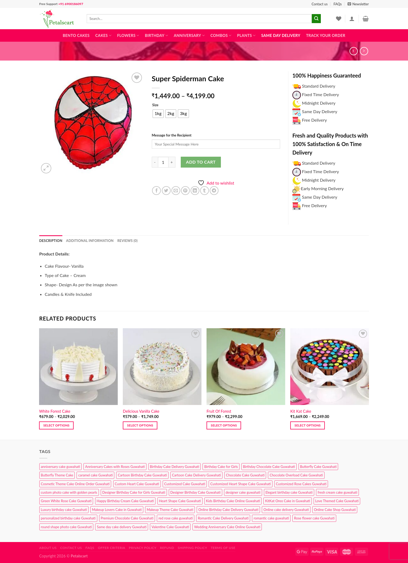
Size (155, 105)
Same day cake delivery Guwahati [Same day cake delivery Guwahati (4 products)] (121, 527)
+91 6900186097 (70, 4)
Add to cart (201, 161)
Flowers (128, 35)
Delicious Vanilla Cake (141, 411)
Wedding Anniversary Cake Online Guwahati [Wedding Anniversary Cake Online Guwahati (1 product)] (227, 527)
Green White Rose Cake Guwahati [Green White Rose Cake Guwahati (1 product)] (66, 501)
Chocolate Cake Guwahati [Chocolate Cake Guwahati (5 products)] (245, 475)
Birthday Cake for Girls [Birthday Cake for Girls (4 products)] (221, 466)
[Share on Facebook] (156, 190)
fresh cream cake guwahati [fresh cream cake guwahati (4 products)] (337, 492)
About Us (48, 548)
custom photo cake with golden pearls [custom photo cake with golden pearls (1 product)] (69, 492)
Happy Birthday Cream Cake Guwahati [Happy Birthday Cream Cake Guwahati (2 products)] (125, 501)
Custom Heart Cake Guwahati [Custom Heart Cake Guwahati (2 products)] (137, 484)
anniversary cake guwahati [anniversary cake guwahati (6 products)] (60, 466)
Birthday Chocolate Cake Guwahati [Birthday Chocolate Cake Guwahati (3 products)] (269, 466)
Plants (246, 35)
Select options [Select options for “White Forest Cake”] (56, 425)
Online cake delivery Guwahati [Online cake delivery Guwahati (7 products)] (286, 509)
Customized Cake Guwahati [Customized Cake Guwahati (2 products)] (184, 484)
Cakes (103, 35)
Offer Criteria (111, 548)
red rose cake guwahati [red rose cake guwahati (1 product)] (175, 518)
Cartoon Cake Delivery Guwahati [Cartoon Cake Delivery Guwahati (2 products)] (196, 475)
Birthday (156, 35)
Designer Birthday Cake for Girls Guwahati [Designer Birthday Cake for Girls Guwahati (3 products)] (133, 492)
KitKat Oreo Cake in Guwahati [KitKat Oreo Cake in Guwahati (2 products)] (287, 501)
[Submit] (316, 18)
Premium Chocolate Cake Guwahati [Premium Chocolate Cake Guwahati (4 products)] (127, 518)
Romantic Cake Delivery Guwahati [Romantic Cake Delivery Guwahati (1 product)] (223, 518)
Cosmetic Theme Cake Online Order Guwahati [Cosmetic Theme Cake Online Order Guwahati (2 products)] (75, 484)
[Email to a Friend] (175, 190)
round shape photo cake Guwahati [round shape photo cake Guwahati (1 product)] (66, 527)
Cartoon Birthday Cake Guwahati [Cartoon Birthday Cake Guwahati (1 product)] (142, 475)
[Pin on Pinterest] (185, 190)
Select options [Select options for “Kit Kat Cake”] (308, 425)
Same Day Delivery (280, 35)
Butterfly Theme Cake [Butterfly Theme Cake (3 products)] (57, 475)
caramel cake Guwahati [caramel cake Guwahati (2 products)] (95, 475)
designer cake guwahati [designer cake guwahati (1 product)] (243, 492)
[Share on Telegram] (214, 190)
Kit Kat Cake (300, 411)
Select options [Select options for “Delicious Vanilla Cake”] (140, 425)
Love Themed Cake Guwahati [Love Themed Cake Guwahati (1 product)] (337, 501)
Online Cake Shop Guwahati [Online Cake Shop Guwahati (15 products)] (335, 509)
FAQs (338, 4)
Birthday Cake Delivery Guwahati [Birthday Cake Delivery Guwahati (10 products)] (174, 466)
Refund (167, 548)
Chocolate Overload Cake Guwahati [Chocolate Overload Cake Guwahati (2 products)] (296, 475)
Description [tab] (50, 240)
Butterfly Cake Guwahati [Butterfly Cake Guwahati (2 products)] (318, 466)
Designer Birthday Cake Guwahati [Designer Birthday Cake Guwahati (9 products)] (195, 492)
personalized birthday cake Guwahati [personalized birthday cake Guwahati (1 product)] (68, 518)
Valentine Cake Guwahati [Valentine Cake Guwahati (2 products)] (170, 527)
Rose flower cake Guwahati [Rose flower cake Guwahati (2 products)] (314, 518)
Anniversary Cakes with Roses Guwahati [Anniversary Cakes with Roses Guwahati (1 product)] (115, 466)
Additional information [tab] (90, 240)
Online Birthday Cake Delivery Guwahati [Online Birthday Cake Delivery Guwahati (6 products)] (228, 509)
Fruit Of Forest (219, 411)
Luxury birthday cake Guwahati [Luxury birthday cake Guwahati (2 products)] (64, 509)
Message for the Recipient (171, 135)
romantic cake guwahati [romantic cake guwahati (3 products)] (271, 518)
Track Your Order (325, 35)
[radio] (158, 114)
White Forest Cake (54, 411)
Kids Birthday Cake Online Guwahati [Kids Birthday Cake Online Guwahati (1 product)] (233, 501)
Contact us (319, 4)
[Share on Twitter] (166, 190)
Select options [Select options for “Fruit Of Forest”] (224, 425)
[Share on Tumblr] (204, 190)
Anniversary (189, 35)
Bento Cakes (76, 35)
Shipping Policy (192, 548)
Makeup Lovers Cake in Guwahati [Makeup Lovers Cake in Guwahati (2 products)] (117, 509)
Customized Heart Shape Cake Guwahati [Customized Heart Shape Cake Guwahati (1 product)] (240, 484)
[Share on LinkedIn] (195, 190)
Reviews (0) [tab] (127, 240)
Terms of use (223, 548)
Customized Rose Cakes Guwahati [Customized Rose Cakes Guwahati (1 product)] (301, 484)
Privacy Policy (143, 548)
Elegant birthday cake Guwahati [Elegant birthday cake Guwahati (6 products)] (289, 492)
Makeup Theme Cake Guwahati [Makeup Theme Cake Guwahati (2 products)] (170, 509)
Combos (221, 35)
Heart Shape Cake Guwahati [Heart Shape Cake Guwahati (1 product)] (180, 501)
